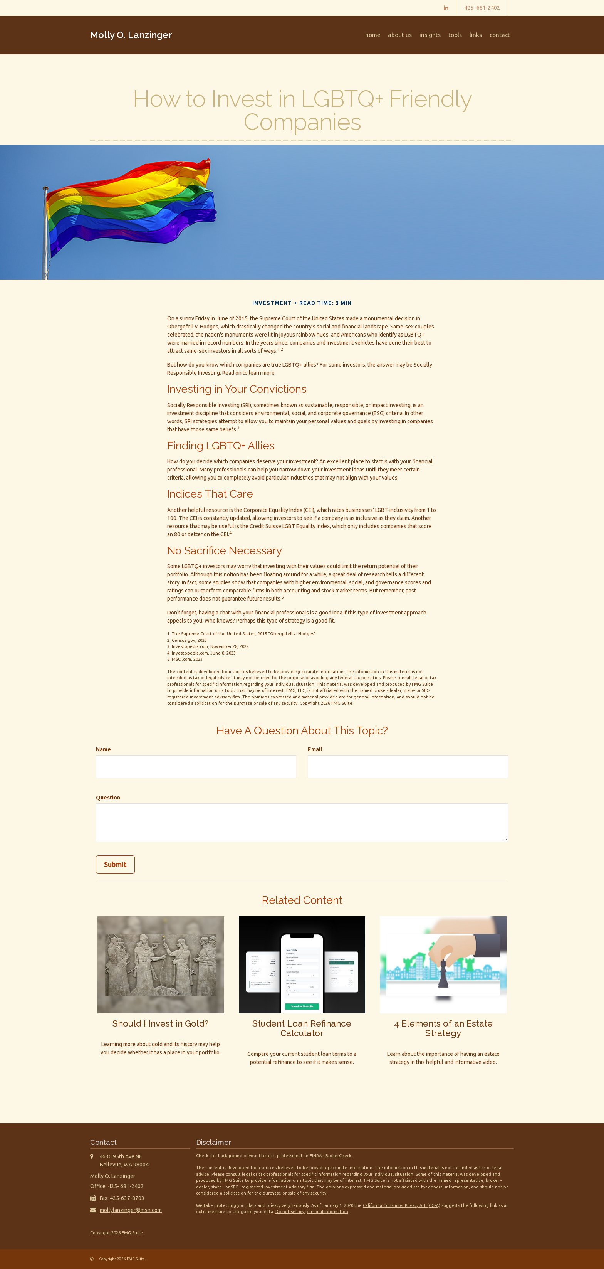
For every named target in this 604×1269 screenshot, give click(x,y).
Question (108, 797)
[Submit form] (115, 864)
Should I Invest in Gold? (160, 1023)
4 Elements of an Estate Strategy (443, 1028)
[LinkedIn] (446, 8)
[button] (400, 35)
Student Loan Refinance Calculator (301, 1028)
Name (103, 749)
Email (315, 749)
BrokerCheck (338, 1155)
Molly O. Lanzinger (131, 35)
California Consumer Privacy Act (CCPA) (401, 1205)
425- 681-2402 (482, 8)
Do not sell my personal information (311, 1211)
